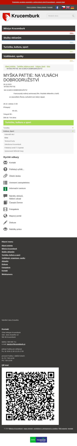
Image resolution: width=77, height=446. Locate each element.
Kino (48, 66)
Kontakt (49, 7)
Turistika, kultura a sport (25, 66)
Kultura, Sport (40, 66)
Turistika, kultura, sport (16, 47)
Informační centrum (17, 188)
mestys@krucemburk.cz (16, 344)
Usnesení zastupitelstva (19, 183)
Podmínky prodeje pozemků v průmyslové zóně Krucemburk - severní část (38, 2)
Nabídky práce (15, 229)
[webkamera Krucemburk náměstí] (38, 297)
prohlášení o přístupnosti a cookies (46, 428)
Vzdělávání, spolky (13, 56)
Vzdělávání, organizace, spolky (13, 258)
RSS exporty (63, 428)
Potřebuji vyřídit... (16, 169)
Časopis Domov (16, 203)
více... (72, 33)
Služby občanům (12, 37)
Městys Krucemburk (14, 28)
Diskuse (12, 223)
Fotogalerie (14, 209)
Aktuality (5, 261)
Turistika (38, 128)
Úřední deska (15, 176)
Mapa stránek (41, 7)
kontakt (70, 428)
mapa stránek (28, 428)
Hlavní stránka (31, 7)
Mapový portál (15, 216)
